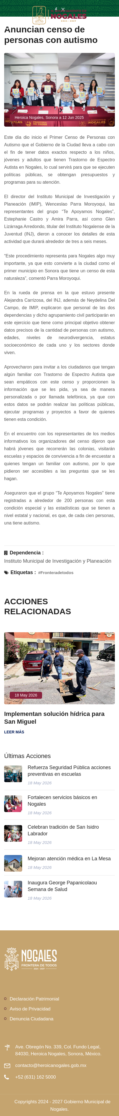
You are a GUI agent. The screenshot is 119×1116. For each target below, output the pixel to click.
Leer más (14, 732)
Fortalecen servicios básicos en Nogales (62, 801)
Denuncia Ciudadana (31, 1018)
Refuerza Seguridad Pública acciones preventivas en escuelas (69, 771)
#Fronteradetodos (56, 572)
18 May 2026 (26, 695)
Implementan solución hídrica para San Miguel (54, 718)
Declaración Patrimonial (34, 998)
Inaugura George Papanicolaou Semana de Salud (62, 886)
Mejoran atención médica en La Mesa (69, 858)
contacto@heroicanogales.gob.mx (50, 1065)
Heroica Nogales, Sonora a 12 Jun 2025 (49, 117)
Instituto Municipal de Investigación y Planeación (57, 561)
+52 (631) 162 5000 (35, 1076)
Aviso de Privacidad (30, 1008)
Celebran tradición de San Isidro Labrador (63, 830)
